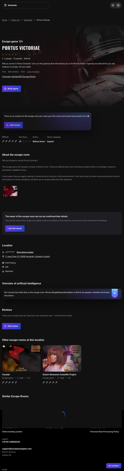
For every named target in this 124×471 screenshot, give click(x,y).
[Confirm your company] (15, 228)
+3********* (9, 252)
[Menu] (116, 5)
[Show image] (10, 191)
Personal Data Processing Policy (104, 431)
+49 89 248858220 (11, 442)
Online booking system (12, 431)
